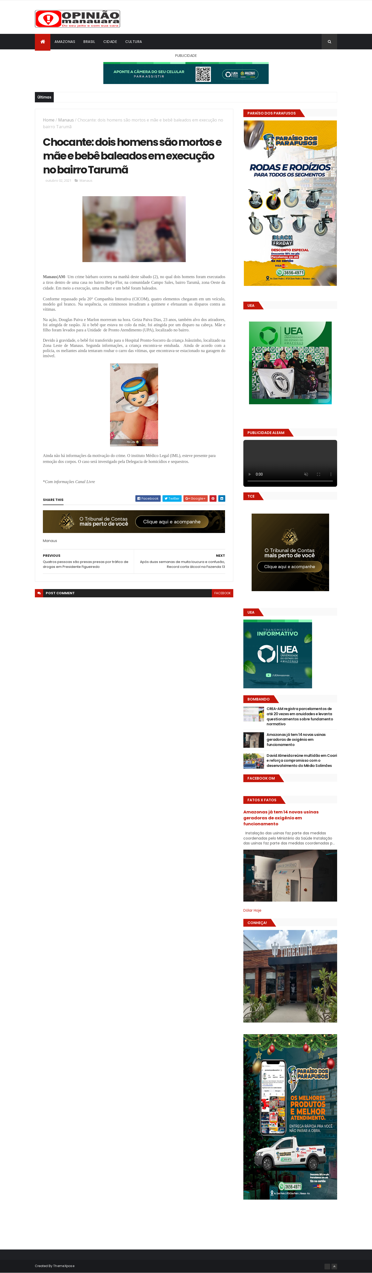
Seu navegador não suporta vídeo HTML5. (290, 463)
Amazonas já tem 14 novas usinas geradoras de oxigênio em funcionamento (296, 739)
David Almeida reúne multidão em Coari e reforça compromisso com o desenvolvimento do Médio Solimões (302, 760)
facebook (222, 593)
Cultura (133, 41)
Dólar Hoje (252, 910)
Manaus (66, 120)
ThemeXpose (63, 1266)
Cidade (110, 41)
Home (49, 120)
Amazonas (65, 41)
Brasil (89, 41)
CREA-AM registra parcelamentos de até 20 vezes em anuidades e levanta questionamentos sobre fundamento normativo (300, 716)
